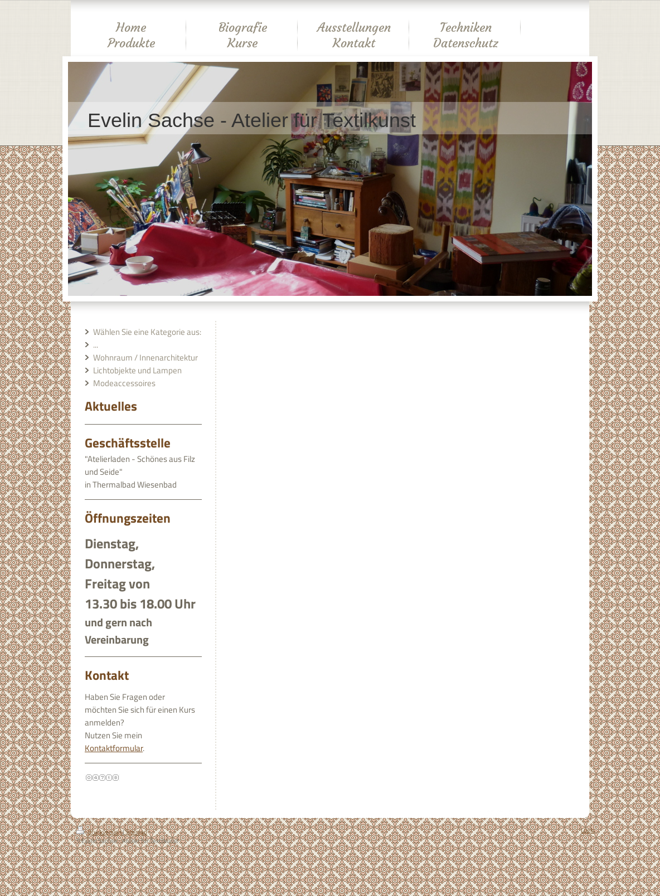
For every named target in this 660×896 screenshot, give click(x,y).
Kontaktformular (114, 748)
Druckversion (99, 831)
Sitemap (136, 831)
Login (588, 830)
